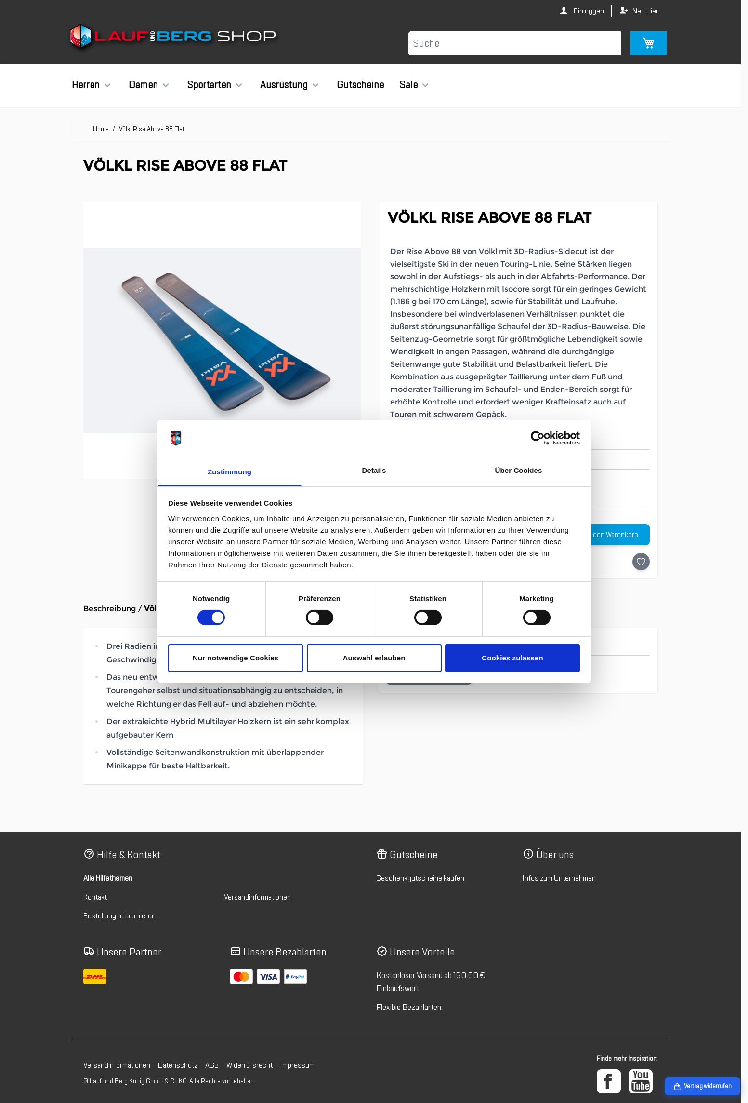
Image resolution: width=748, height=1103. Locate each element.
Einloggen (588, 11)
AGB (212, 1065)
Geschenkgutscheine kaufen (420, 878)
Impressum (297, 1065)
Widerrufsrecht (249, 1065)
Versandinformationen (257, 897)
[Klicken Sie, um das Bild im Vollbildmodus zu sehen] (222, 340)
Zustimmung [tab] (229, 472)
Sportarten (209, 85)
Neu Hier (645, 11)
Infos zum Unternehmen (559, 878)
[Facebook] (609, 1081)
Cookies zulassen (512, 658)
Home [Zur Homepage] (101, 129)
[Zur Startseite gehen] (174, 38)
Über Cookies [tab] (518, 470)
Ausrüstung (284, 85)
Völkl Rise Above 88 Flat (151, 129)
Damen (143, 85)
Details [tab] (374, 470)
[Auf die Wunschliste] (641, 561)
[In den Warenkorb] (606, 534)
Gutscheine (360, 85)
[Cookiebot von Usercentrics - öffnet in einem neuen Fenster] (538, 438)
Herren (86, 85)
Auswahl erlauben (374, 658)
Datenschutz (177, 1065)
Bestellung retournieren (119, 916)
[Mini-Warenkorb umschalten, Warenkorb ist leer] (648, 43)
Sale (408, 85)
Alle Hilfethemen (107, 878)
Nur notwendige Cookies (235, 658)
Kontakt (95, 897)
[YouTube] (641, 1081)
